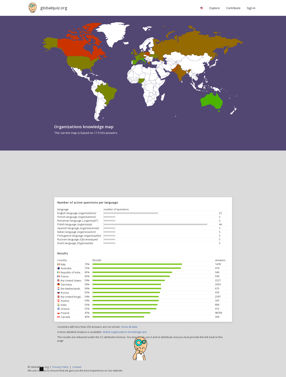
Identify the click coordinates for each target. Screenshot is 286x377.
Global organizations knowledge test (124, 332)
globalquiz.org (53, 7)
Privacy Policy (60, 367)
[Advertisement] (143, 180)
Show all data (129, 327)
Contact (76, 367)
